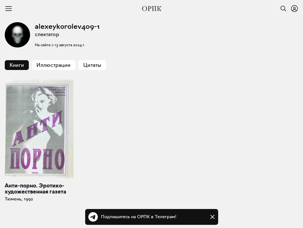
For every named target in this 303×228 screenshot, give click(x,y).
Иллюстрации (53, 65)
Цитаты (92, 65)
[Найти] (282, 8)
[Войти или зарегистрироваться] (294, 8)
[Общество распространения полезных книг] (151, 8)
